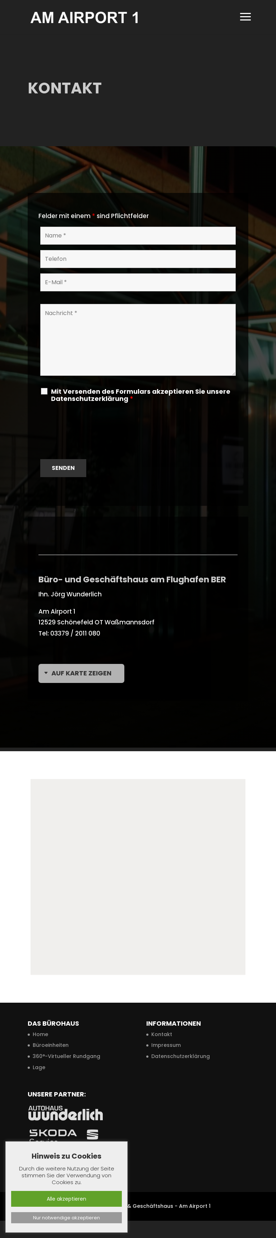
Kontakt (161, 1051)
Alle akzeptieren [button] (66, 1198)
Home (40, 1051)
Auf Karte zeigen (81, 690)
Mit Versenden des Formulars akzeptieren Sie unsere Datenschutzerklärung (140, 395)
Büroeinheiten (51, 1062)
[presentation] (95, 433)
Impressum (166, 1062)
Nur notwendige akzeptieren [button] (66, 1217)
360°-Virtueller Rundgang (66, 1073)
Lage (39, 1084)
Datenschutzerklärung (180, 1073)
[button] (139, 888)
